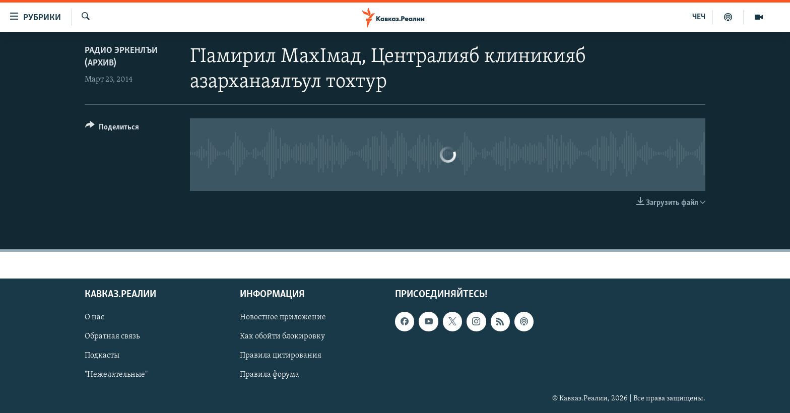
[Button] (112, 128)
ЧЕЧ (698, 17)
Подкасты (102, 356)
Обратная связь (112, 336)
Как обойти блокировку (282, 336)
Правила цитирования (280, 356)
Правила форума (269, 375)
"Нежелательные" (116, 375)
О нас (94, 317)
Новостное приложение (283, 317)
